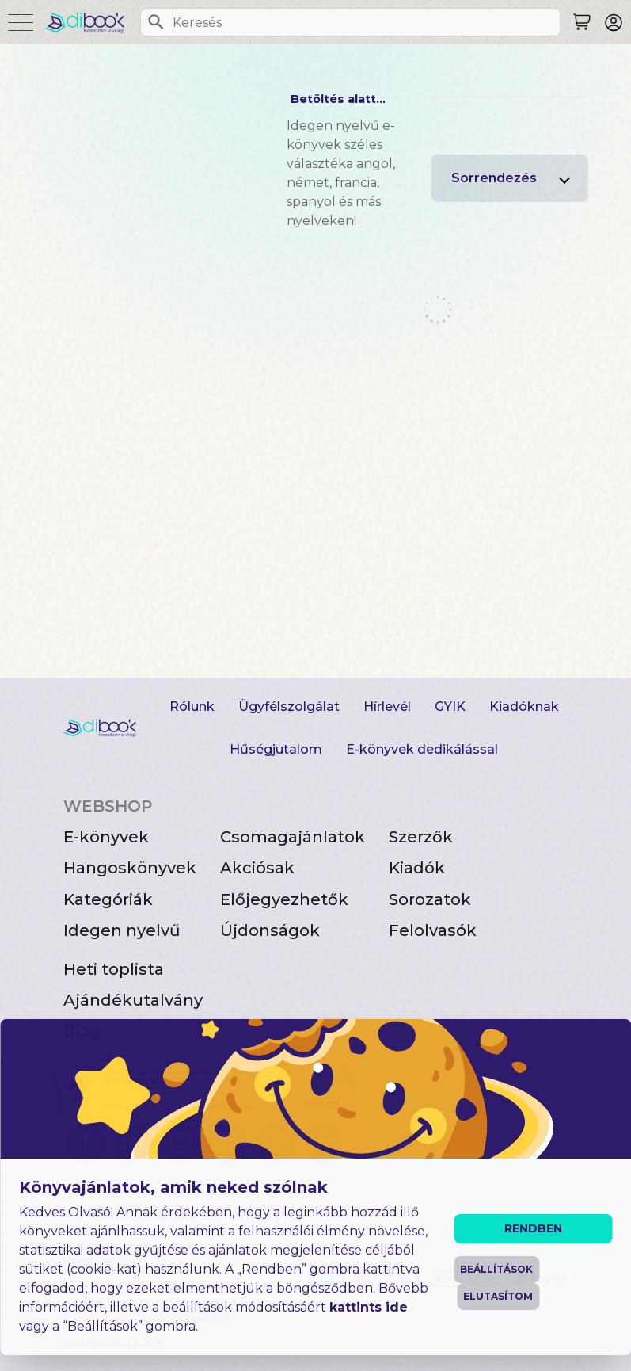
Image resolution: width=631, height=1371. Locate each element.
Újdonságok (270, 930)
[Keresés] (156, 22)
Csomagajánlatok (292, 836)
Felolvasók (433, 930)
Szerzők (421, 836)
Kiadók (417, 867)
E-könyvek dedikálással (422, 749)
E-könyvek (106, 836)
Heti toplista (113, 969)
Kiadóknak (524, 706)
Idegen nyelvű (122, 930)
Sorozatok (430, 899)
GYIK (450, 706)
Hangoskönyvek (129, 867)
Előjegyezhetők (284, 899)
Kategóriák (108, 899)
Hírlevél (387, 706)
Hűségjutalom (276, 749)
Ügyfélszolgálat (289, 706)
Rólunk (192, 706)
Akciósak (257, 867)
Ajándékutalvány (133, 1000)
